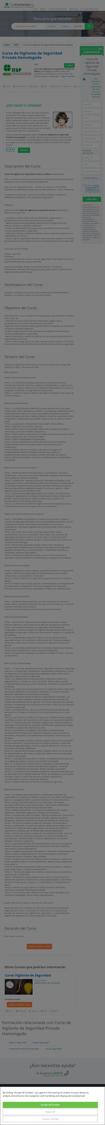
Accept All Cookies (50, 1104)
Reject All (50, 1111)
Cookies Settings (50, 1118)
